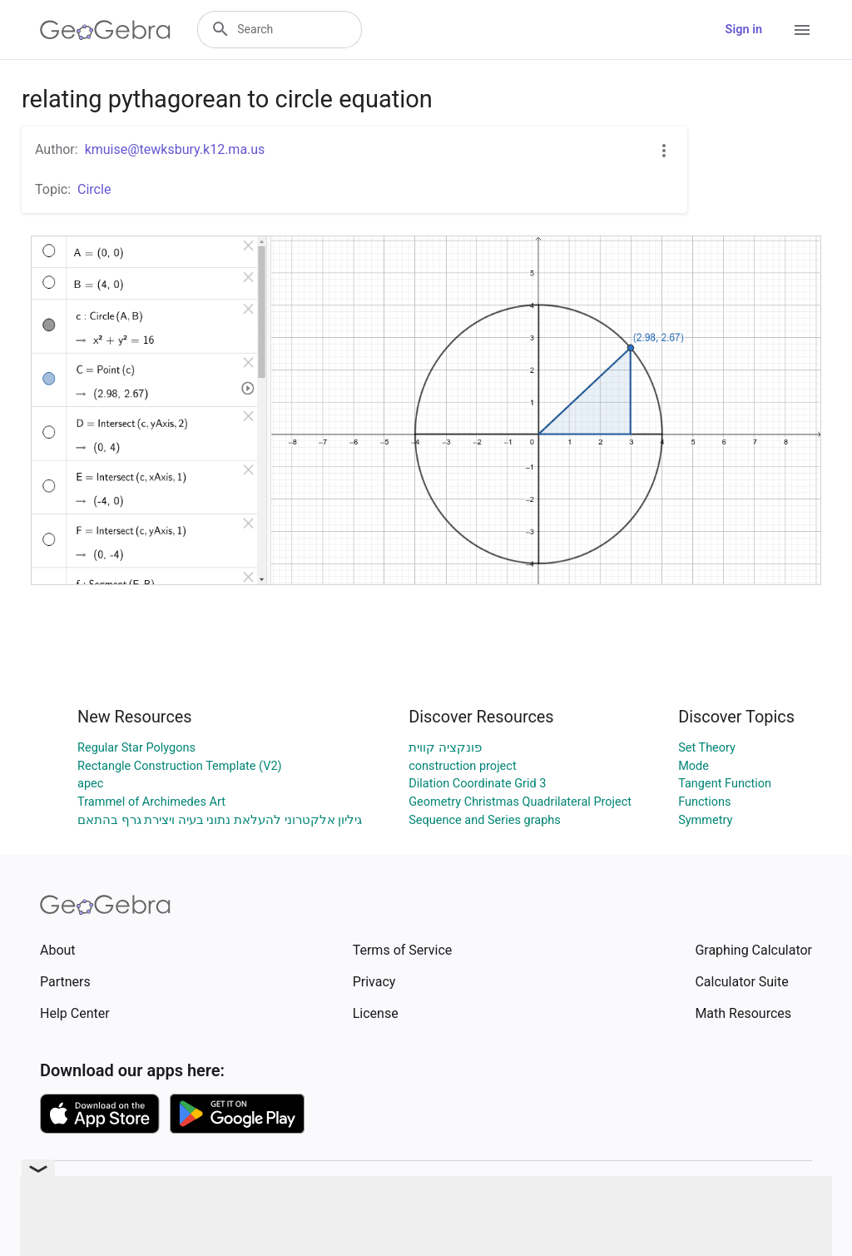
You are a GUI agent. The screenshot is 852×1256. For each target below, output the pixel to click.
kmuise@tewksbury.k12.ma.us (175, 149)
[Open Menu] (802, 30)
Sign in (744, 29)
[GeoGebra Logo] (105, 30)
